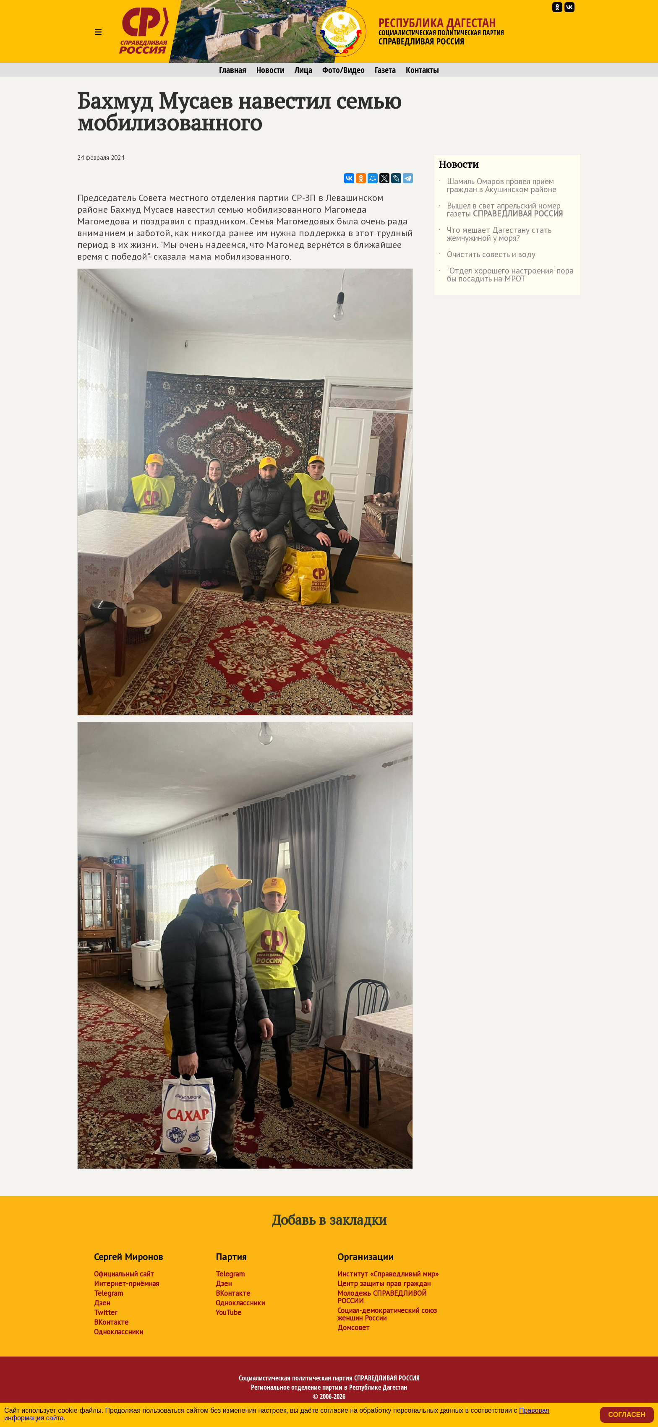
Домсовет (353, 1327)
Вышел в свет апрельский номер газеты (501, 210)
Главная (232, 70)
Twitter (105, 1312)
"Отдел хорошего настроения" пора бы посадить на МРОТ (506, 275)
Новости (270, 70)
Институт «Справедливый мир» (388, 1274)
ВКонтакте (111, 1322)
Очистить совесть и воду (487, 255)
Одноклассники (118, 1332)
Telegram (108, 1293)
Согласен (626, 1414)
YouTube (228, 1312)
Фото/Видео (343, 70)
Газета (385, 70)
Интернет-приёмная (126, 1283)
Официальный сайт (124, 1274)
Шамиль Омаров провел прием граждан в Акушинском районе (497, 185)
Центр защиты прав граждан (384, 1283)
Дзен (102, 1303)
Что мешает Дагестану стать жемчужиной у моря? (495, 234)
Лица (303, 70)
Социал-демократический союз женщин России (387, 1314)
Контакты (422, 70)
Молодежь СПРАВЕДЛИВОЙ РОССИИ (382, 1297)
